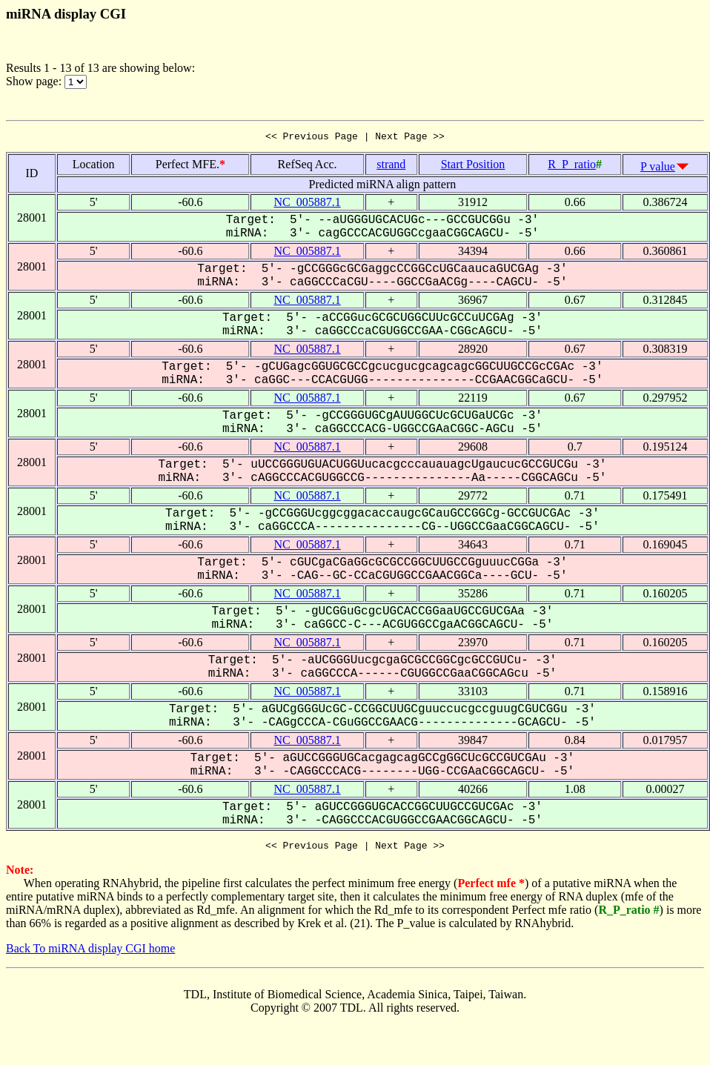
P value (657, 168)
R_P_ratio (572, 166)
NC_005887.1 (306, 204)
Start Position (473, 166)
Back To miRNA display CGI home (90, 952)
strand (390, 166)
